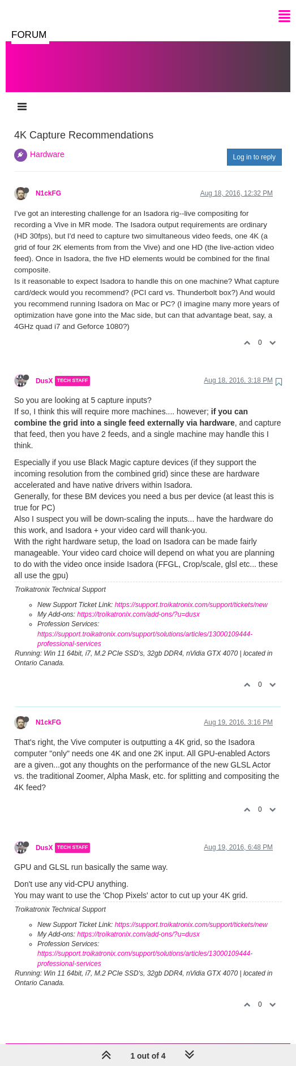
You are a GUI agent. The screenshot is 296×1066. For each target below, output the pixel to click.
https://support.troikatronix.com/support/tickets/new (191, 593)
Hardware (47, 143)
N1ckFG (48, 182)
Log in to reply (254, 146)
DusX (44, 370)
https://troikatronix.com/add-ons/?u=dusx (138, 603)
